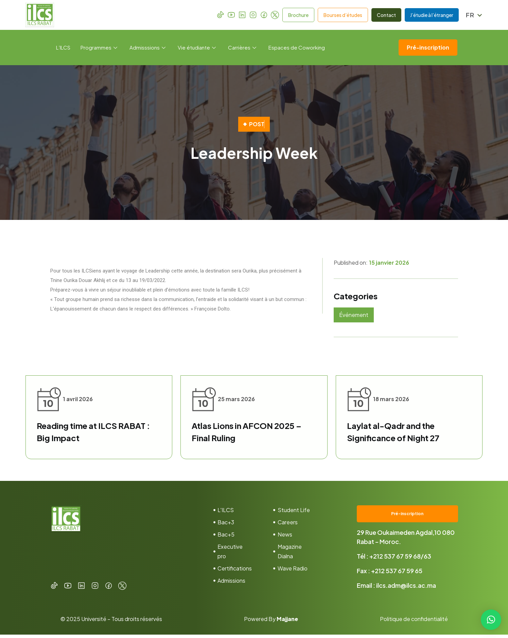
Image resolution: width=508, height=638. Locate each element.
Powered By (271, 622)
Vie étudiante (197, 47)
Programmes (99, 47)
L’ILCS (63, 47)
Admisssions (147, 47)
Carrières (242, 47)
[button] (491, 619)
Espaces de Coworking (296, 47)
